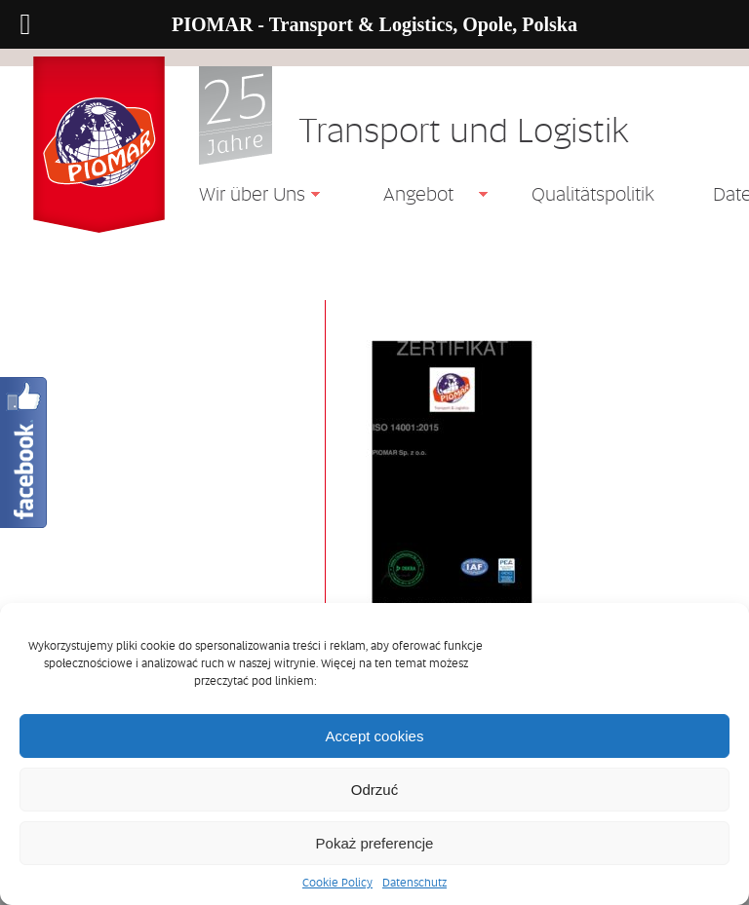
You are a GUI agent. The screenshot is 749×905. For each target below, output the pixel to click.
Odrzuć (374, 789)
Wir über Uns (245, 196)
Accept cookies (375, 736)
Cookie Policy (337, 882)
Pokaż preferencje (375, 843)
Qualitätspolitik (593, 194)
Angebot (411, 196)
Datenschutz (414, 882)
